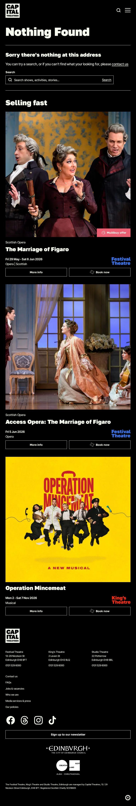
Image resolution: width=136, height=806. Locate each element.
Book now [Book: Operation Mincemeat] (99, 611)
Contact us (11, 676)
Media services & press (18, 700)
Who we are (12, 694)
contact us (120, 63)
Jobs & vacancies (14, 688)
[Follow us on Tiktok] (52, 720)
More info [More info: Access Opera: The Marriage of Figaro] (48, 445)
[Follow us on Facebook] (10, 720)
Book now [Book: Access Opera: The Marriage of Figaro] (99, 445)
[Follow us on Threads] (24, 720)
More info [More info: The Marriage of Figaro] (48, 273)
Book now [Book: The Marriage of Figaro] (99, 272)
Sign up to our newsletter (68, 734)
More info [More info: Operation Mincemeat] (48, 611)
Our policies (11, 707)
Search (10, 72)
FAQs (8, 682)
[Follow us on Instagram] (38, 720)
